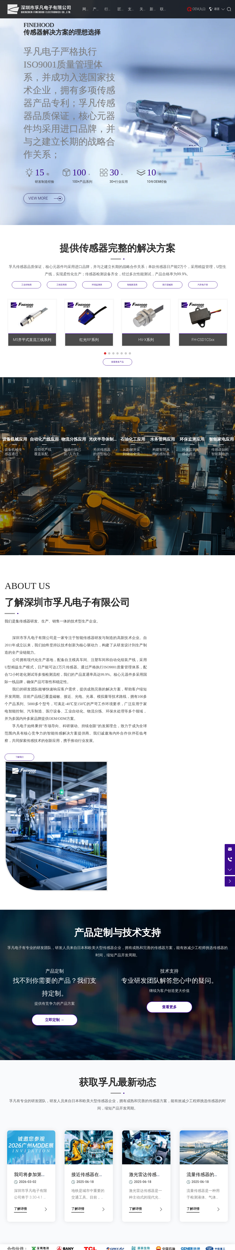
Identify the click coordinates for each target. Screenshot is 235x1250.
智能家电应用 (221, 439)
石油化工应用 (132, 439)
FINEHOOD (38, 25)
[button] (105, 353)
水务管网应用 (162, 439)
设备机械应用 (14, 439)
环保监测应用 (192, 439)
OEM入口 (199, 9)
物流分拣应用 (73, 439)
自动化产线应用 (44, 439)
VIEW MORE (45, 200)
